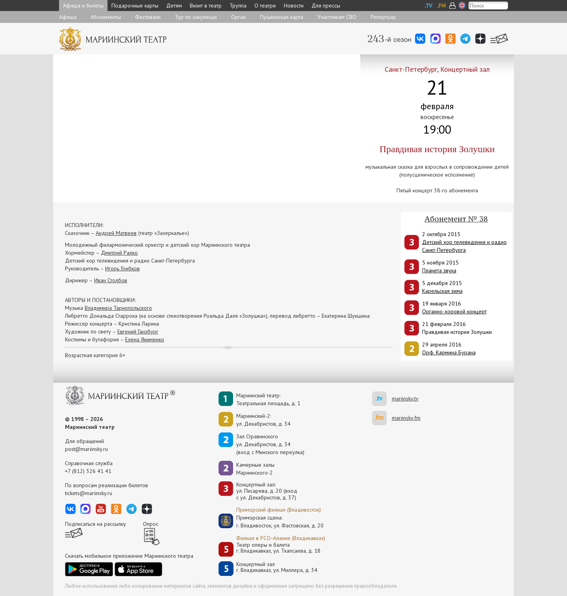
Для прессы (325, 5)
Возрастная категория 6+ (95, 355)
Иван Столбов (110, 280)
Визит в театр (206, 5)
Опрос (150, 523)
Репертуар (383, 16)
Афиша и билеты (83, 5)
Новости (294, 5)
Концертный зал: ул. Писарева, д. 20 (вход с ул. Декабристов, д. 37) (266, 491)
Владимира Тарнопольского (118, 307)
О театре (265, 5)
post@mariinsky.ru (86, 449)
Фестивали (148, 16)
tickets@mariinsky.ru (88, 493)
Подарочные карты (134, 5)
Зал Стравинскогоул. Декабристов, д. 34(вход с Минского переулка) (270, 444)
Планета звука (439, 270)
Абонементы (106, 16)
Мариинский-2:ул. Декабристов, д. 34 (263, 419)
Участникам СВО (336, 16)
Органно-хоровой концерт (454, 311)
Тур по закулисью (196, 16)
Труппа (238, 5)
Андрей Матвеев (116, 233)
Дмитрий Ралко (119, 252)
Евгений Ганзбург (137, 331)
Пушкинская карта (281, 16)
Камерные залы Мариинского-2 (255, 468)
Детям (174, 5)
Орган (238, 16)
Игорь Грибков (122, 268)
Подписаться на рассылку (95, 523)
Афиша (67, 16)
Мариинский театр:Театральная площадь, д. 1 (268, 399)
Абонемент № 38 (456, 219)
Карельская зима (442, 290)
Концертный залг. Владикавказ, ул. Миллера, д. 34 (276, 567)
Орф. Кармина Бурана (449, 352)
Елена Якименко (144, 339)
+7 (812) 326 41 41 (88, 471)
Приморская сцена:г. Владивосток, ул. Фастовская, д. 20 (271, 521)
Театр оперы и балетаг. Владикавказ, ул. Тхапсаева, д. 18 (278, 548)
